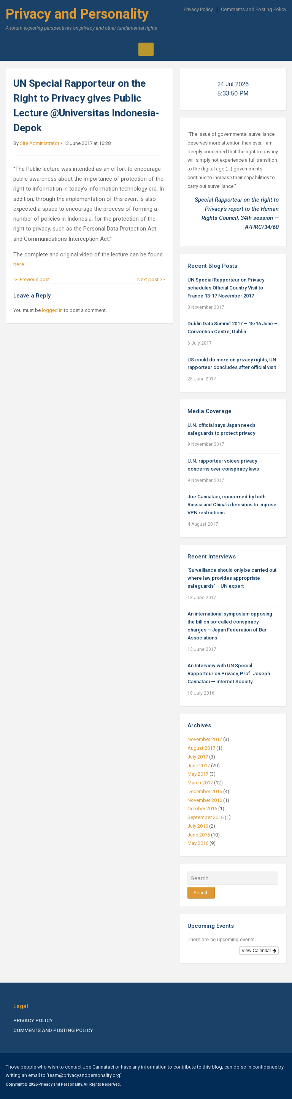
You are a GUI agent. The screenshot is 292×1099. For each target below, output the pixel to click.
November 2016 (204, 800)
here (18, 264)
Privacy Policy (198, 9)
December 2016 (204, 791)
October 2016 (202, 808)
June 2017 (198, 765)
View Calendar (258, 950)
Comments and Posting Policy (253, 9)
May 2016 (197, 843)
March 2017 (200, 783)
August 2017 (201, 748)
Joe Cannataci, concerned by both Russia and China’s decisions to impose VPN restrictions (231, 504)
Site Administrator (39, 143)
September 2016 (205, 817)
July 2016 (197, 826)
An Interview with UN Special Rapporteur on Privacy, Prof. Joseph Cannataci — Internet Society (228, 673)
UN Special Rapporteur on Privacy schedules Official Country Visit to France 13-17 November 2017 (225, 288)
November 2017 (204, 739)
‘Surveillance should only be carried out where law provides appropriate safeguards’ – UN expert (231, 578)
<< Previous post (31, 279)
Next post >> (151, 279)
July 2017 (197, 757)
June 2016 (198, 835)
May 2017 (197, 774)
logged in (52, 310)
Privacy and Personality (77, 14)
